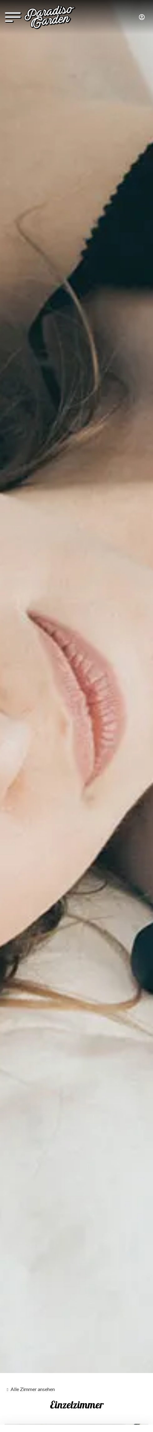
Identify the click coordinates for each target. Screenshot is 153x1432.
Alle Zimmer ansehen (33, 1389)
